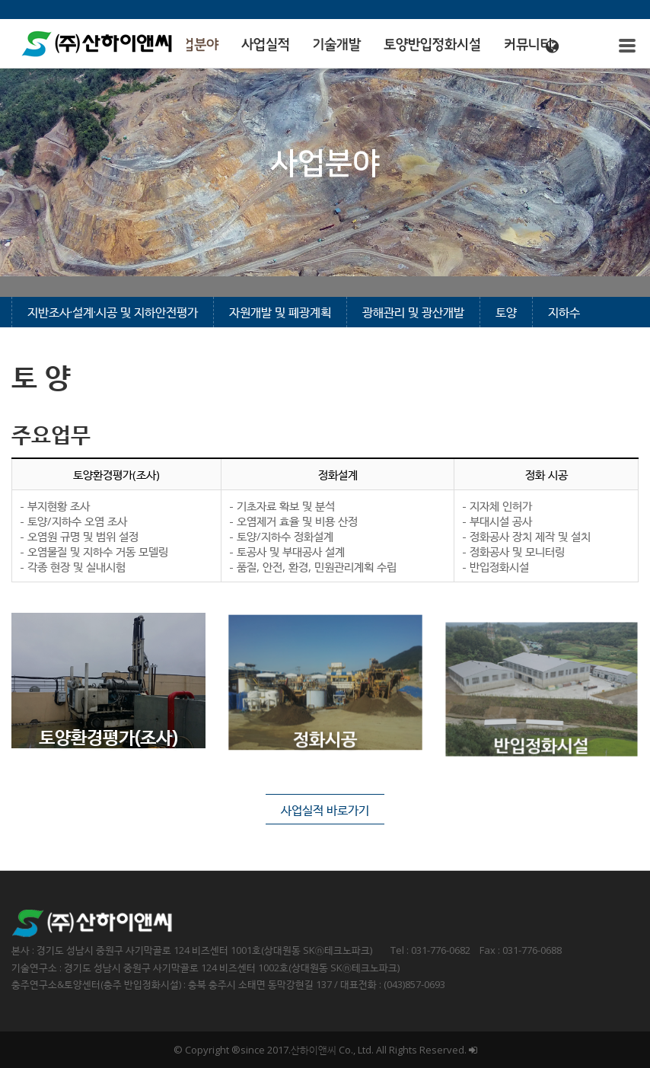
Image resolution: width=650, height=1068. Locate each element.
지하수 (564, 312)
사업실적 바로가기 (325, 810)
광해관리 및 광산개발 (413, 312)
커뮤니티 (528, 45)
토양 (506, 312)
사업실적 (265, 45)
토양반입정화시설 (432, 45)
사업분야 (194, 45)
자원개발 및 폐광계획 (280, 312)
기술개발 (337, 45)
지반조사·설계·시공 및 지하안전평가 (112, 312)
